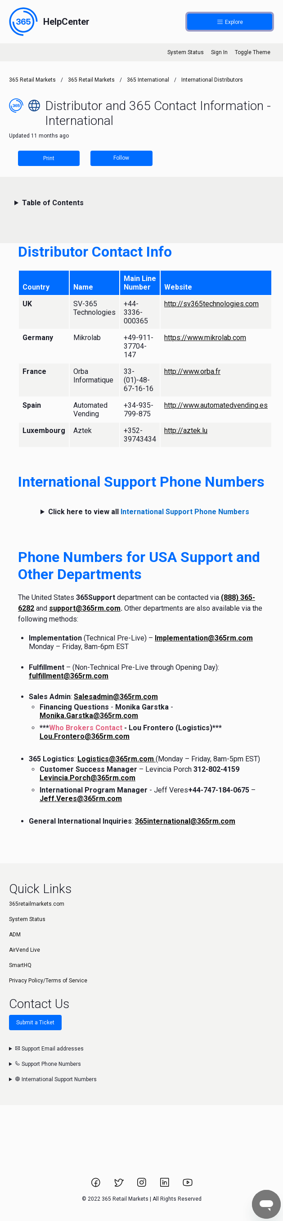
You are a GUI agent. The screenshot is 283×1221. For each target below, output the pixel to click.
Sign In (219, 52)
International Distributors (212, 80)
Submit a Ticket (35, 1022)
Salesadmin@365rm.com (116, 696)
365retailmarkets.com (36, 904)
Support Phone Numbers (48, 1064)
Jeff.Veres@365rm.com (81, 798)
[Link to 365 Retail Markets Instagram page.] (142, 1185)
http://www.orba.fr (192, 371)
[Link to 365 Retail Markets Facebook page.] (96, 1185)
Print (48, 158)
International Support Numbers (56, 1079)
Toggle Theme (252, 52)
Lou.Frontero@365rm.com (85, 736)
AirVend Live (24, 950)
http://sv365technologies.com (211, 303)
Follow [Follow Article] (121, 158)
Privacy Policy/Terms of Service (48, 980)
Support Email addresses (49, 1049)
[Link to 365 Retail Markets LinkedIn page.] (165, 1185)
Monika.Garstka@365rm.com (89, 715)
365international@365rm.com (185, 821)
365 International (148, 80)
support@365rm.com (85, 608)
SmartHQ (20, 965)
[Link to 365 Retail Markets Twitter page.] (119, 1185)
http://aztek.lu (185, 430)
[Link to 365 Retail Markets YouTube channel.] (187, 1185)
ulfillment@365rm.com (70, 676)
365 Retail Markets (32, 80)
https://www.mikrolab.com (205, 337)
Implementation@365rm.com (204, 638)
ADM (15, 934)
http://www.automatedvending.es (216, 405)
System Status (185, 52)
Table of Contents (53, 202)
